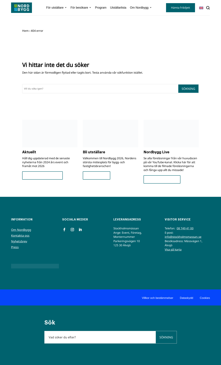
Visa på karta (173, 249)
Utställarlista (118, 7)
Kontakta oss (20, 235)
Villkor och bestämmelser (157, 298)
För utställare (55, 7)
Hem (25, 31)
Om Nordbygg (139, 7)
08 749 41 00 (185, 228)
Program (100, 7)
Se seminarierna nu (162, 179)
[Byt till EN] (201, 7)
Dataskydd (186, 298)
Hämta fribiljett (180, 7)
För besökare (79, 7)
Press (15, 247)
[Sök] (100, 88)
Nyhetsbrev (19, 241)
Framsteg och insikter (42, 175)
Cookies (205, 298)
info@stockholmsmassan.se (183, 237)
